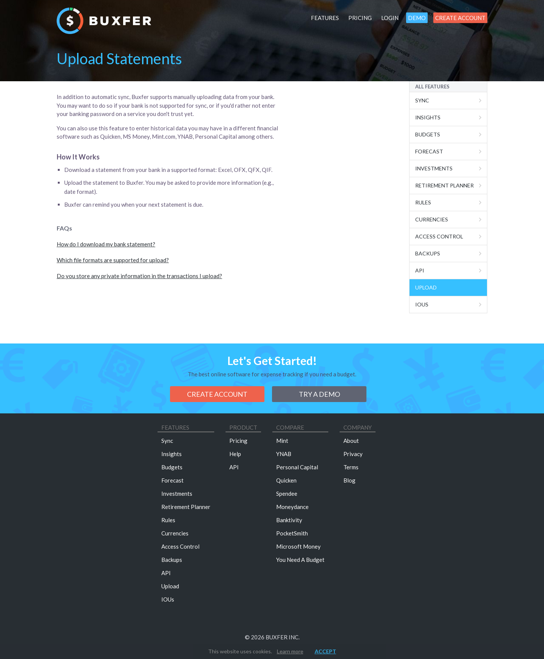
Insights (427, 117)
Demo (417, 17)
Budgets (427, 134)
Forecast (429, 151)
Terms (351, 467)
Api (419, 270)
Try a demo (319, 394)
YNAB (283, 453)
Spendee (286, 493)
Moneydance (292, 506)
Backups (427, 253)
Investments (434, 168)
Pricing (360, 17)
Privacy (353, 453)
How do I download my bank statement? (106, 244)
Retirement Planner (444, 185)
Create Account (460, 17)
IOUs (421, 304)
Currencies (431, 219)
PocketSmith (292, 533)
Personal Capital (297, 467)
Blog (349, 480)
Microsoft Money (298, 546)
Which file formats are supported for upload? (113, 260)
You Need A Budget (300, 559)
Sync (422, 100)
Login (390, 17)
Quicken (286, 480)
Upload (426, 287)
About (351, 440)
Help (235, 453)
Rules (423, 202)
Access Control (439, 236)
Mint (282, 440)
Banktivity (289, 520)
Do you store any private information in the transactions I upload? (139, 275)
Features (325, 17)
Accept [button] (325, 651)
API (166, 572)
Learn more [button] (290, 651)
